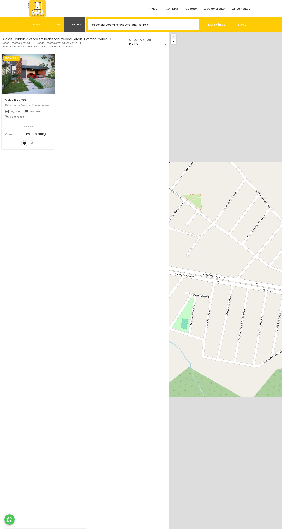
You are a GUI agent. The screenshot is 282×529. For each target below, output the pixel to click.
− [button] (174, 41)
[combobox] (143, 24)
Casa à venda (15, 100)
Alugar (154, 8)
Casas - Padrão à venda (15, 42)
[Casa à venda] (28, 74)
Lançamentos (241, 8)
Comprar (172, 8)
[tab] (37, 24)
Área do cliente (214, 8)
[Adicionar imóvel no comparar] (32, 143)
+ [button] (173, 36)
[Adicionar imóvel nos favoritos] (24, 143)
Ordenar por (140, 39)
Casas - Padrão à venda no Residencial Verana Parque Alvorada (38, 46)
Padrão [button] (134, 44)
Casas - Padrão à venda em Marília (56, 42)
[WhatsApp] (9, 519)
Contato (191, 8)
